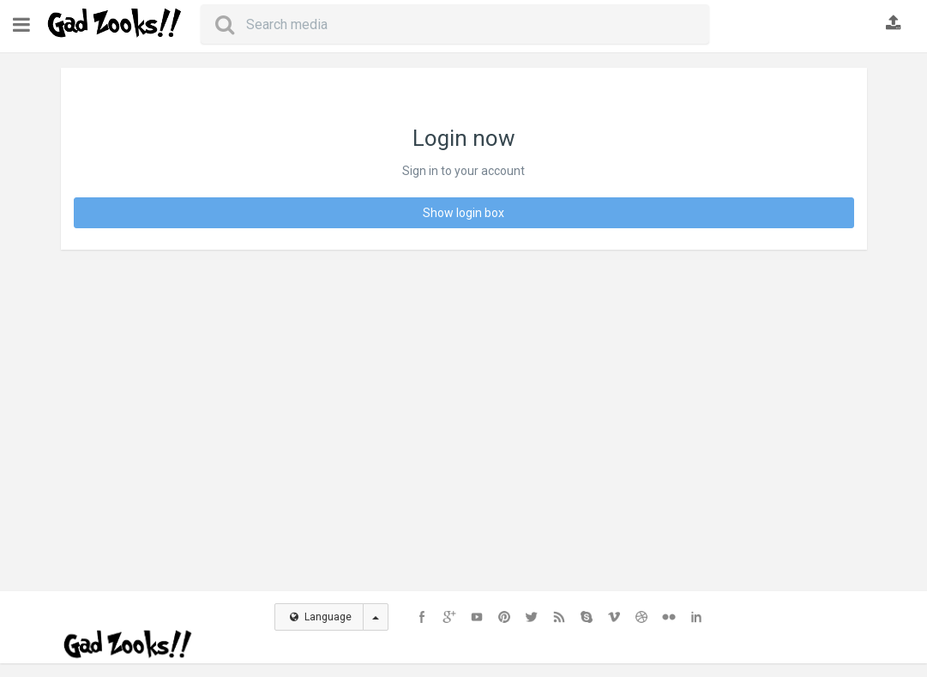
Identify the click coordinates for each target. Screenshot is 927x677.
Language (320, 617)
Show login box (463, 213)
